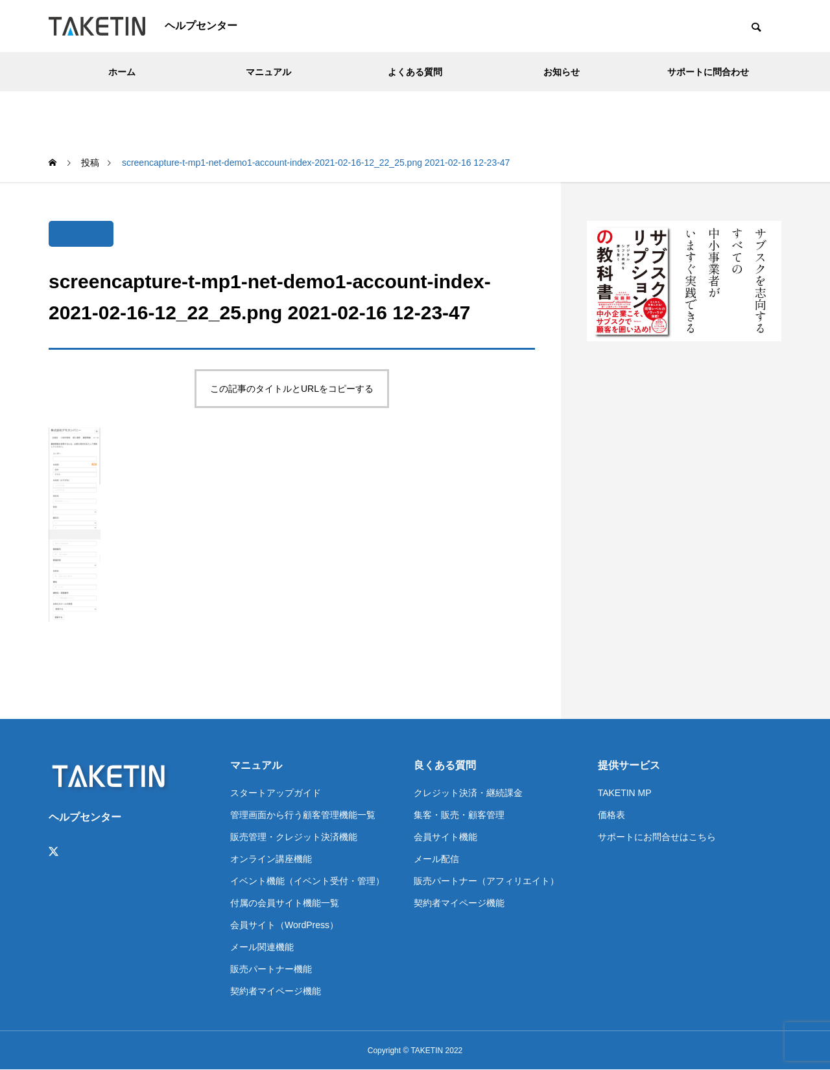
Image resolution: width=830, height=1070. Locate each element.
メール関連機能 (262, 947)
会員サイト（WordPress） (284, 925)
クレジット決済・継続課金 (468, 793)
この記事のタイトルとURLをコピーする (292, 388)
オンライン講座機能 (271, 859)
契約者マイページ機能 (275, 991)
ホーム (122, 72)
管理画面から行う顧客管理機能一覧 (302, 815)
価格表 (611, 815)
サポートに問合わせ (708, 72)
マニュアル (268, 72)
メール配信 (436, 859)
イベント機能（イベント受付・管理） (307, 881)
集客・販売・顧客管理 (459, 815)
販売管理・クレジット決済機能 (293, 837)
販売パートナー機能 (271, 969)
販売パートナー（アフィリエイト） (486, 881)
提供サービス (629, 765)
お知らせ (561, 72)
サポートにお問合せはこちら (657, 837)
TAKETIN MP (625, 793)
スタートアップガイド (275, 793)
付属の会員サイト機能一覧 (284, 903)
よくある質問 (415, 72)
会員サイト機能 (445, 837)
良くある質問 (445, 765)
